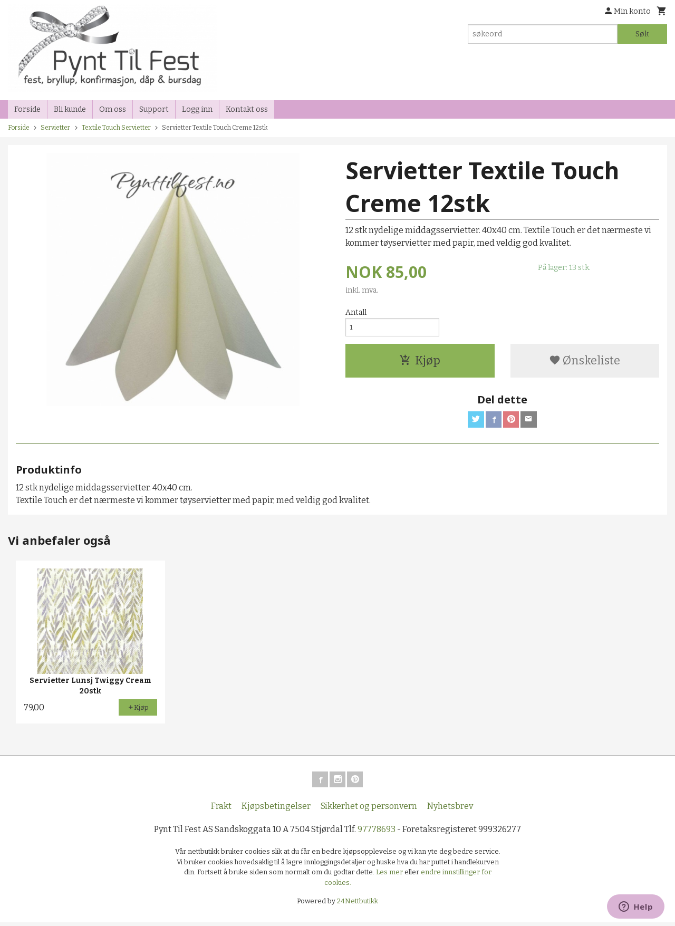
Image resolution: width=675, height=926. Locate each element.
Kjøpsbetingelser (276, 810)
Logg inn (197, 109)
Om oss (112, 109)
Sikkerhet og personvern (369, 810)
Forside (27, 109)
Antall (356, 312)
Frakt (221, 810)
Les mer (390, 876)
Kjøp (419, 362)
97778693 (377, 833)
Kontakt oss (247, 109)
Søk (642, 34)
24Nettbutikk (357, 905)
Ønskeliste (584, 362)
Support (154, 109)
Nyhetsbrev (450, 810)
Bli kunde (70, 109)
